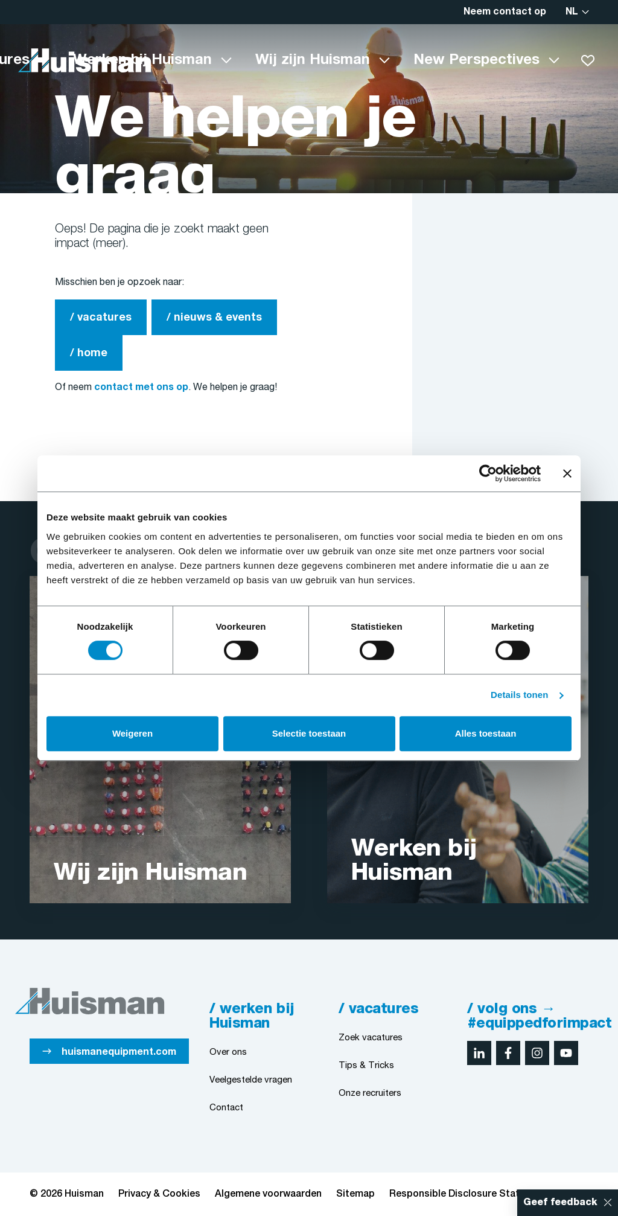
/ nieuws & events (214, 318)
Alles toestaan (486, 733)
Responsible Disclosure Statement (469, 1194)
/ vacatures (101, 318)
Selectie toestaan (309, 733)
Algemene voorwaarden (268, 1194)
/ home (88, 353)
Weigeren (132, 733)
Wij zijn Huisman (312, 60)
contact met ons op (141, 387)
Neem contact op (505, 12)
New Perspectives (476, 60)
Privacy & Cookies (159, 1194)
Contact (226, 1108)
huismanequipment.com (119, 1052)
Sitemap (355, 1194)
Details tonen (519, 695)
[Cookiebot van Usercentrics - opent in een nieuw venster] (488, 473)
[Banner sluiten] (567, 473)
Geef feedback (560, 1202)
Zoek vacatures (371, 1038)
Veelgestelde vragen (250, 1080)
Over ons (228, 1052)
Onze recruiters (370, 1093)
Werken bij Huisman (142, 60)
